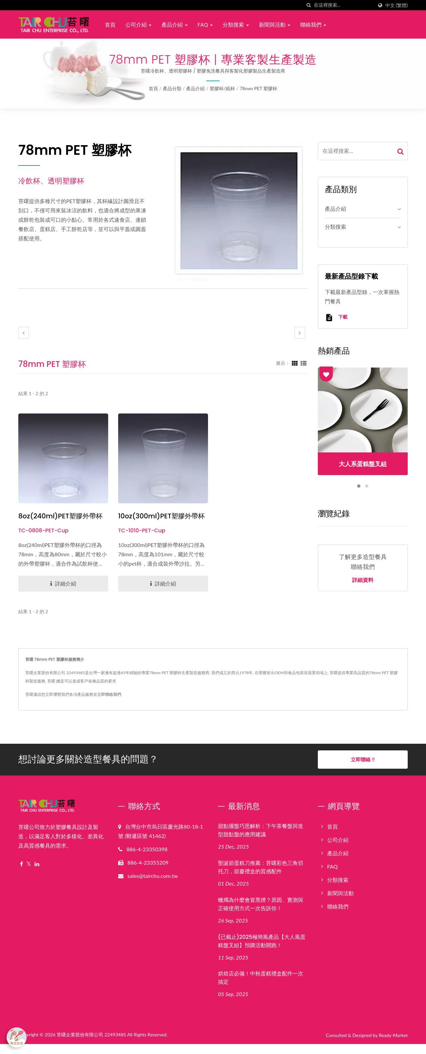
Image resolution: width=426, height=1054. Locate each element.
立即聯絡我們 (109, 704)
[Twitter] (28, 874)
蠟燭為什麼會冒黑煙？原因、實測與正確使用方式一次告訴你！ (260, 914)
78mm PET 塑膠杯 (258, 88)
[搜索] (309, 5)
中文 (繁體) (396, 5)
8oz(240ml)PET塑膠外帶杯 (62, 516)
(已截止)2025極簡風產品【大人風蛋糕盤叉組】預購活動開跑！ (262, 951)
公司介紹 (138, 25)
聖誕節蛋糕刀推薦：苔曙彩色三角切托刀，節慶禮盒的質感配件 (260, 877)
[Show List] (303, 363)
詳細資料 (362, 580)
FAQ (205, 25)
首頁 (110, 25)
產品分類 (172, 88)
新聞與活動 (274, 25)
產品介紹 (174, 25)
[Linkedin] (37, 874)
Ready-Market (393, 1045)
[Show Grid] (295, 363)
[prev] (23, 333)
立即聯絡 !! (363, 769)
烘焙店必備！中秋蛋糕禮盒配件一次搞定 (260, 988)
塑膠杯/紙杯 (222, 88)
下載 (336, 317)
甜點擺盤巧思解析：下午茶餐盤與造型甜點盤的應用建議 (260, 840)
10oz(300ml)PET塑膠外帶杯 (160, 521)
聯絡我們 (313, 25)
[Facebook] (21, 874)
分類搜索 (236, 25)
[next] (300, 333)
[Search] (343, 5)
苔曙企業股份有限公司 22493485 (91, 1045)
